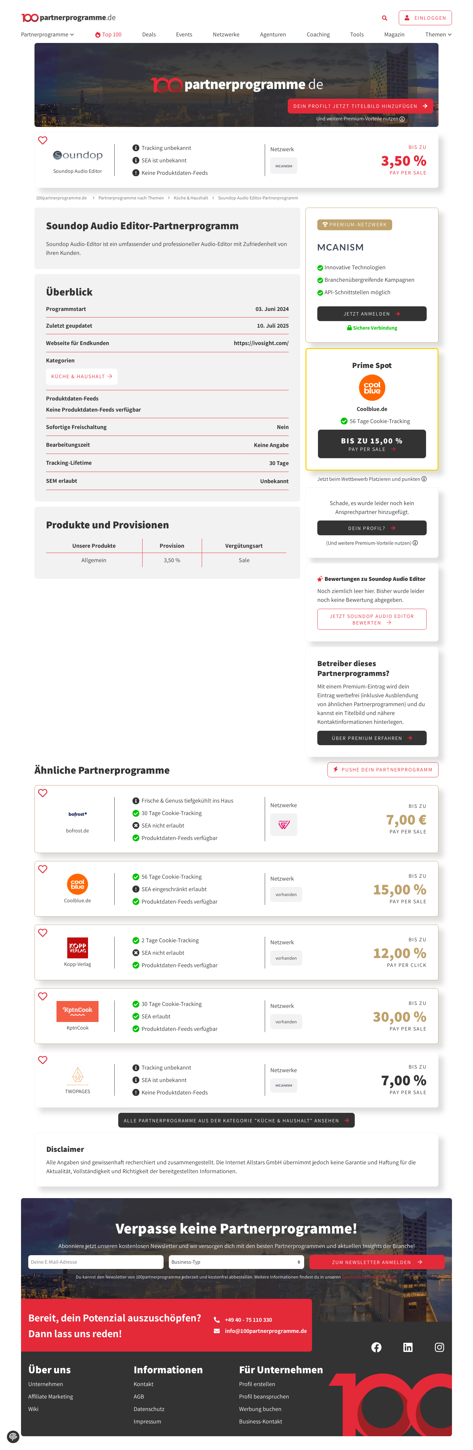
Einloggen (425, 17)
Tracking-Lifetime (69, 463)
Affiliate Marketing (50, 1398)
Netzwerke (226, 34)
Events (184, 34)
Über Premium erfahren (372, 739)
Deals (149, 34)
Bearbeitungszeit (68, 445)
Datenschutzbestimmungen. (369, 1279)
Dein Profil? (372, 528)
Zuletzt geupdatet (69, 326)
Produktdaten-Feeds (72, 398)
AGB (139, 1398)
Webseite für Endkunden (77, 343)
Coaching (318, 34)
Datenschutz (149, 1411)
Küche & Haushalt (191, 198)
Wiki (33, 1411)
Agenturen (273, 34)
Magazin (394, 34)
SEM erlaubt (61, 481)
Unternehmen (45, 1386)
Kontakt (143, 1386)
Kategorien (60, 360)
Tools (357, 34)
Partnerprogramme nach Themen (131, 198)
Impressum (147, 1423)
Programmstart (66, 309)
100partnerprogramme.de (61, 198)
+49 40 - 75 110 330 (243, 1322)
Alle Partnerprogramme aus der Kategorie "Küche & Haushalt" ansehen (236, 1122)
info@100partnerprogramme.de (260, 1333)
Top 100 (108, 34)
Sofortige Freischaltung (76, 427)
